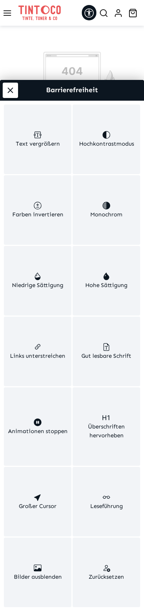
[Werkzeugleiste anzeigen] (89, 12)
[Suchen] (103, 13)
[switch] (37, 122)
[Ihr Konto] (118, 13)
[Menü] (7, 13)
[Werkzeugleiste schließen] (10, 71)
